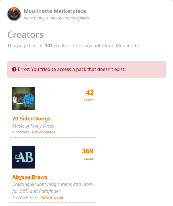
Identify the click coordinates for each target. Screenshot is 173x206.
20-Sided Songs (31, 118)
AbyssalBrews (29, 176)
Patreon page (44, 131)
